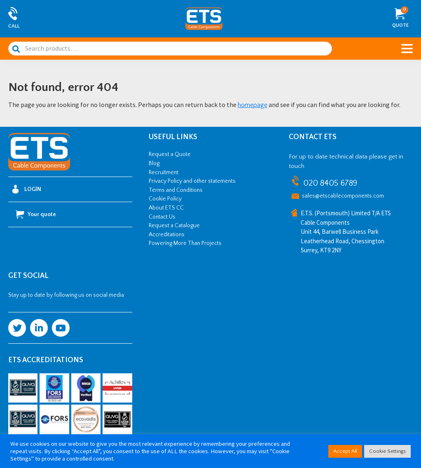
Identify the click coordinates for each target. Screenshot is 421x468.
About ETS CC (166, 208)
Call (14, 26)
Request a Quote (170, 154)
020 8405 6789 (330, 183)
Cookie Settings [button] (387, 451)
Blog (154, 163)
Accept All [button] (345, 451)
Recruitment (163, 172)
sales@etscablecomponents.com (343, 196)
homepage (252, 105)
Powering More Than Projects (185, 243)
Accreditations (167, 234)
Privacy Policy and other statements (192, 181)
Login (26, 189)
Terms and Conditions (176, 190)
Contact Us (162, 217)
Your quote (36, 214)
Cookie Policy (165, 199)
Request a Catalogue (174, 225)
